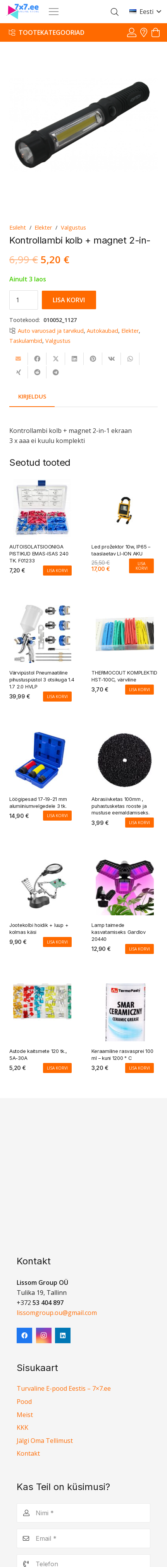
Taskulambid (25, 340)
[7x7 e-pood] (22, 11)
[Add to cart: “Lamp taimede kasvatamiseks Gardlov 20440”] (139, 949)
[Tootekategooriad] (46, 32)
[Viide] (131, 32)
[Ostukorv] (155, 32)
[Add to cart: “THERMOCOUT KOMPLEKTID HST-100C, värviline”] (139, 690)
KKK (22, 1427)
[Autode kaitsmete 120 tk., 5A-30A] (42, 988)
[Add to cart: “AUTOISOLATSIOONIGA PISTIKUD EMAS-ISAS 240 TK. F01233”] (57, 570)
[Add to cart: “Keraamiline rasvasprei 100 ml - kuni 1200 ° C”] (139, 1068)
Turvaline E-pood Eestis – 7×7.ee (64, 1388)
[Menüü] (54, 11)
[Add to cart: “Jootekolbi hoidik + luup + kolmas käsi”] (57, 942)
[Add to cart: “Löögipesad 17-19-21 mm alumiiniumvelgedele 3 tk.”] (57, 816)
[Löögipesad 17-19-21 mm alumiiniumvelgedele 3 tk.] (42, 736)
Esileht (17, 227)
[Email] (83, 1538)
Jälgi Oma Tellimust (45, 1440)
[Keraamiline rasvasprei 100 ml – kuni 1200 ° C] (125, 988)
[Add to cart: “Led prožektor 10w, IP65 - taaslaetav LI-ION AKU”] (141, 566)
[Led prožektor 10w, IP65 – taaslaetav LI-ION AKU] (125, 484)
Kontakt (28, 1453)
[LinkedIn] (63, 1335)
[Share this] (37, 359)
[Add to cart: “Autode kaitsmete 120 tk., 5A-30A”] (57, 1068)
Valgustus (73, 227)
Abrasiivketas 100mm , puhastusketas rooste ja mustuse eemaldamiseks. (120, 806)
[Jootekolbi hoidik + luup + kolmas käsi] (42, 862)
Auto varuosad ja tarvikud (51, 330)
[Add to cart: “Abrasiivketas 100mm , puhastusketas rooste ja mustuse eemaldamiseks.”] (139, 823)
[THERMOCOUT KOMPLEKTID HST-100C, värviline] (125, 610)
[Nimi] (83, 1513)
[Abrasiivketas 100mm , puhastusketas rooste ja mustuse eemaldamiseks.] (125, 736)
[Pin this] (93, 359)
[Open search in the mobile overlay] (115, 11)
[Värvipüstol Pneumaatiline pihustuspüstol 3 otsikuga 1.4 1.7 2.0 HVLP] (42, 610)
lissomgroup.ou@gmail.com (57, 1312)
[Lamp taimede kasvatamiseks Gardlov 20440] (125, 862)
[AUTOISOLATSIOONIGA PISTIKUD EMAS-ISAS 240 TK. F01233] (42, 484)
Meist (25, 1414)
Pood (24, 1401)
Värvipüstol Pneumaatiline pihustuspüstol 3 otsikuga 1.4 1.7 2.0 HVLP (41, 680)
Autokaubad (102, 330)
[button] (145, 11)
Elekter (43, 227)
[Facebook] (24, 1335)
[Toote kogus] (23, 300)
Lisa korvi (69, 300)
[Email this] (18, 359)
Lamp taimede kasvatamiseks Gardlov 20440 (118, 932)
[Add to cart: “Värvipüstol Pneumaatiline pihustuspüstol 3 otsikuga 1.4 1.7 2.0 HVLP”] (57, 697)
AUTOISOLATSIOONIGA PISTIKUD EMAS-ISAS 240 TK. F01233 (38, 554)
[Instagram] (44, 1335)
